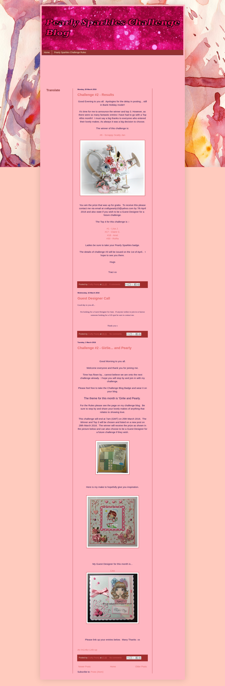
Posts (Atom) (97, 672)
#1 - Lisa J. (112, 228)
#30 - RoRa (112, 238)
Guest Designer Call (93, 298)
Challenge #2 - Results (95, 95)
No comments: (116, 334)
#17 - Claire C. (112, 231)
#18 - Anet (112, 235)
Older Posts (141, 666)
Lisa (112, 570)
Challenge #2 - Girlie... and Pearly (104, 348)
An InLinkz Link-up (87, 649)
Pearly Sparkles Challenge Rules (70, 52)
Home (47, 52)
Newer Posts (84, 666)
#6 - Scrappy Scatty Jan (112, 135)
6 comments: (115, 284)
